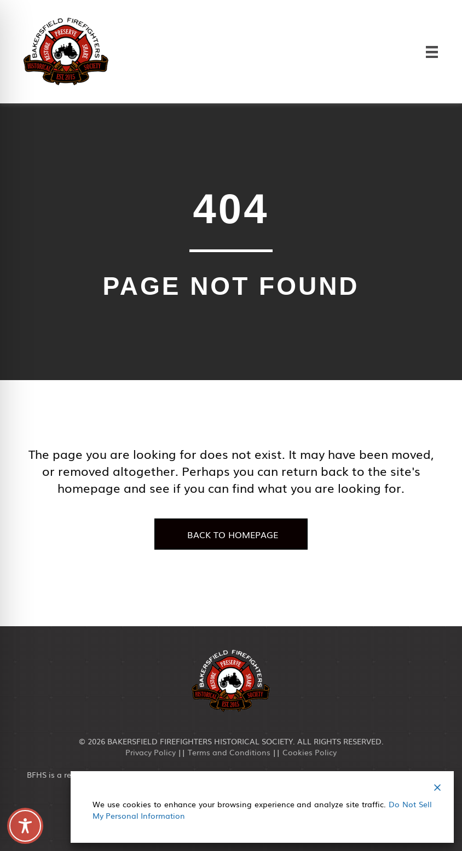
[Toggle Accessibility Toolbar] (25, 826)
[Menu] (432, 52)
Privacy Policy (150, 752)
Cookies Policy (309, 752)
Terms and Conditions (229, 752)
